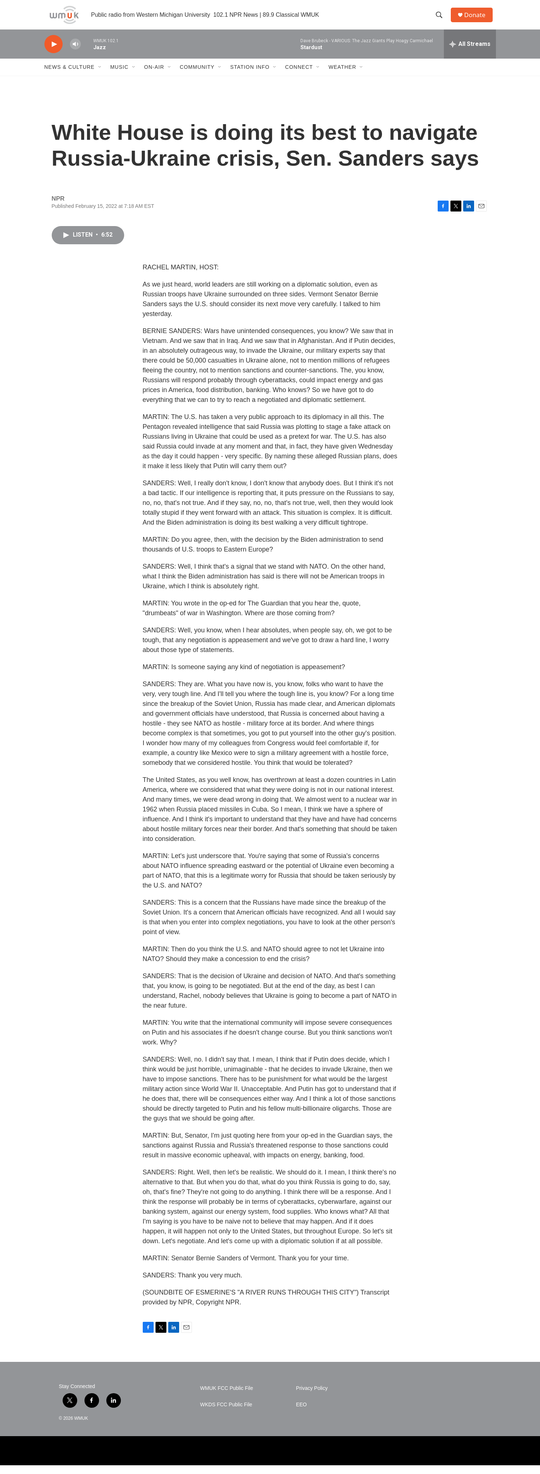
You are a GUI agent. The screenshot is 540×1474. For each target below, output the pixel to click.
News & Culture (69, 76)
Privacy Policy (312, 1397)
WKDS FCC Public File (226, 1413)
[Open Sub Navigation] (100, 76)
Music (119, 76)
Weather (342, 76)
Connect (299, 76)
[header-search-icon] (441, 19)
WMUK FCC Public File (226, 1397)
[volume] (75, 53)
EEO (301, 1413)
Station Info (249, 76)
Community (197, 76)
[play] (53, 53)
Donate (477, 19)
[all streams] (470, 52)
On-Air (154, 76)
